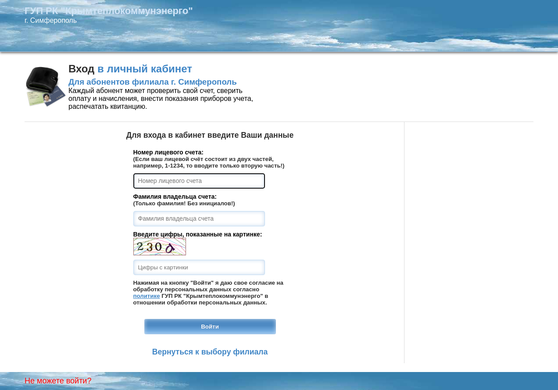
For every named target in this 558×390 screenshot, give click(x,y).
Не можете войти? (58, 380)
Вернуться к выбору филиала (210, 351)
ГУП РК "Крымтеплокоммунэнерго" (109, 10)
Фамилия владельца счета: (175, 196)
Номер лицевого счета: (168, 152)
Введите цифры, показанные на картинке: (197, 234)
